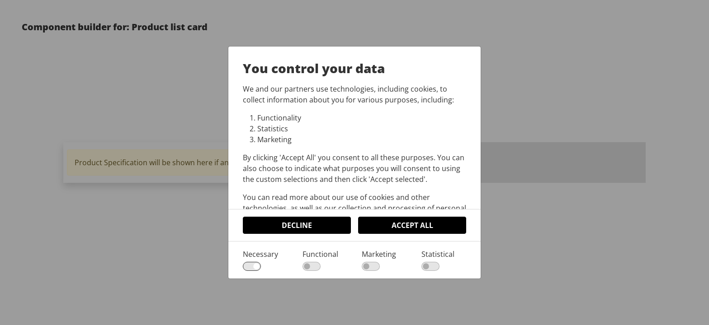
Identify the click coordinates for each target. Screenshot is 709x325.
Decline (297, 225)
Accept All (412, 225)
